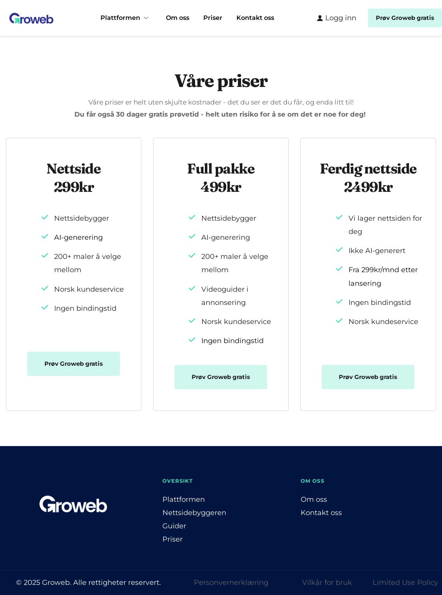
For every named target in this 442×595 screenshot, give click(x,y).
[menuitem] (126, 18)
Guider (174, 526)
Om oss (314, 499)
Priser (172, 539)
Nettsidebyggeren (194, 512)
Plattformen (183, 499)
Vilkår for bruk (327, 582)
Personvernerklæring (231, 582)
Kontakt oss (321, 512)
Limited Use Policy (405, 582)
